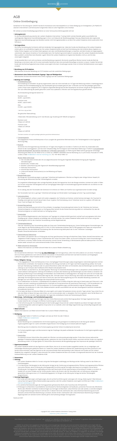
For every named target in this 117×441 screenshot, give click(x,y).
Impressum (53, 413)
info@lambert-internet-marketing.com (39, 154)
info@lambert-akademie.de (30, 318)
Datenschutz (64, 413)
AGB (58, 413)
